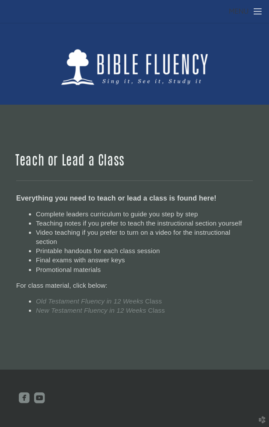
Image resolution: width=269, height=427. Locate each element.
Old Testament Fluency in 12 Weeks (99, 301)
